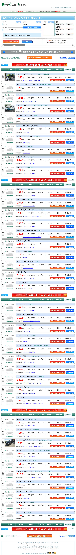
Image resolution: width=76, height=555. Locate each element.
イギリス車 (34, 542)
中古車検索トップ (14, 11)
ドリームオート (28, 487)
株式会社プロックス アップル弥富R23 (32, 216)
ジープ (48, 546)
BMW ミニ (20, 545)
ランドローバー (29, 547)
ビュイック (19, 546)
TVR (42, 547)
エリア (44, 22)
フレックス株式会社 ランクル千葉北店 (32, 237)
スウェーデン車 (47, 542)
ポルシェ (29, 545)
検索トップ (19, 542)
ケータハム (52, 547)
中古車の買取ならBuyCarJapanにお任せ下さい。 (64, 7)
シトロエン (56, 547)
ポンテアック (36, 546)
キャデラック (47, 545)
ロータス (37, 547)
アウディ (32, 545)
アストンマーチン (20, 547)
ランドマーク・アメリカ (29, 111)
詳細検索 (14, 45)
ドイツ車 (26, 542)
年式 (57, 32)
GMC (54, 545)
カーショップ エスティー (29, 467)
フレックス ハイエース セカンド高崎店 (32, 477)
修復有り (29, 35)
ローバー (34, 547)
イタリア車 (42, 542)
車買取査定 (21, 11)
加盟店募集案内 (28, 553)
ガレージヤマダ (27, 508)
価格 (57, 22)
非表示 (7, 35)
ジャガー (25, 547)
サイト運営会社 (22, 553)
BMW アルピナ (25, 545)
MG (40, 547)
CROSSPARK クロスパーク (29, 101)
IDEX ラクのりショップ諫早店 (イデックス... (33, 403)
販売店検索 (64, 11)
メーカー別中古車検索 (40, 11)
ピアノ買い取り (33, 553)
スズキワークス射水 (28, 268)
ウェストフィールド (47, 547)
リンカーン (23, 546)
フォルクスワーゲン (38, 545)
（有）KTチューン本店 (29, 425)
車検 (45, 553)
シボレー (51, 545)
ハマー (56, 545)
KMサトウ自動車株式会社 (29, 393)
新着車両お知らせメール (29, 11)
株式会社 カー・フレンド (29, 436)
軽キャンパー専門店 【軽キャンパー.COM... (33, 80)
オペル (43, 545)
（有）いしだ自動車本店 (29, 352)
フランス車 (38, 542)
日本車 (23, 542)
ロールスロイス (52, 546)
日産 (57, 542)
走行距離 (58, 27)
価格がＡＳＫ (22, 35)
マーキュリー (31, 546)
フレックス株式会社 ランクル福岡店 (31, 321)
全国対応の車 (14, 35)
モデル (24, 22)
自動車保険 (58, 11)
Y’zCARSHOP (26, 90)
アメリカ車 (30, 542)
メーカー (5, 22)
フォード (27, 546)
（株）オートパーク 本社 (29, 163)
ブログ (38, 553)
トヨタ (55, 542)
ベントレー (56, 546)
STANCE (25, 257)
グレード (5, 27)
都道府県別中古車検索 (50, 11)
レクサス (51, 542)
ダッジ (45, 546)
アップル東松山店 (28, 288)
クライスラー (41, 546)
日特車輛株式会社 (27, 122)
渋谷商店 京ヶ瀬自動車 (29, 372)
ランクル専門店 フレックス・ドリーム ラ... (33, 383)
